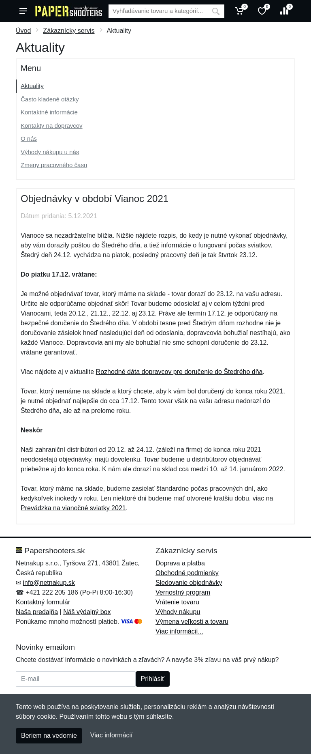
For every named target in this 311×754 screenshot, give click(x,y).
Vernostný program (183, 592)
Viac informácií (111, 735)
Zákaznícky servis (68, 30)
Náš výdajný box (87, 611)
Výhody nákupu (178, 611)
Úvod (23, 30)
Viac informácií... (179, 631)
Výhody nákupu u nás (50, 151)
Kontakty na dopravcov (52, 125)
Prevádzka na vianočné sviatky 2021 (73, 508)
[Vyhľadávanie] (158, 11)
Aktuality (32, 85)
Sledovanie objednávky (189, 582)
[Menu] (23, 11)
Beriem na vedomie (49, 735)
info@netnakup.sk (49, 582)
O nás (29, 138)
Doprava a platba (180, 563)
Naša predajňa (37, 611)
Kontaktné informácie (49, 112)
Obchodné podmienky (187, 572)
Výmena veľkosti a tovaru (192, 621)
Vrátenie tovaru (177, 602)
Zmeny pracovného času (54, 164)
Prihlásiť (152, 678)
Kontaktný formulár (43, 602)
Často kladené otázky (50, 99)
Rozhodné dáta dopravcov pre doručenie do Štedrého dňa (179, 371)
